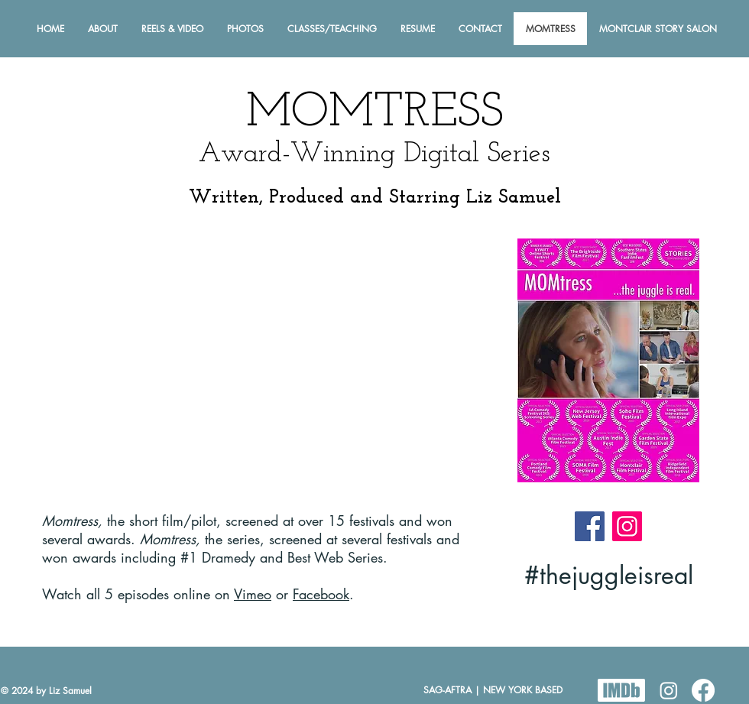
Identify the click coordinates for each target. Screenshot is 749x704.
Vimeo (252, 594)
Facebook (321, 594)
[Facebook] (590, 526)
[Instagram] (627, 526)
